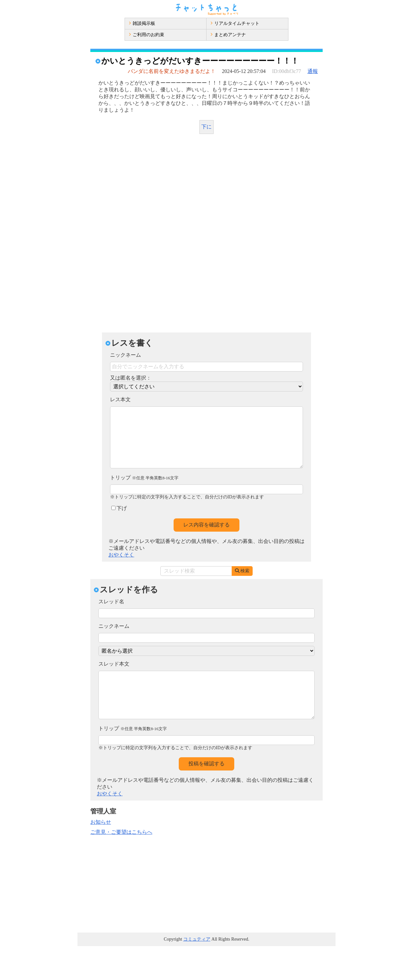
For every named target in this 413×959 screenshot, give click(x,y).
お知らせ (100, 835)
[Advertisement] (206, 187)
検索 (242, 583)
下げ (119, 521)
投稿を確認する (206, 776)
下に (206, 126)
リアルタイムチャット (234, 23)
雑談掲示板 (142, 23)
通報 (312, 71)
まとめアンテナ (228, 34)
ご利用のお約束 (146, 34)
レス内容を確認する (206, 537)
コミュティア (196, 952)
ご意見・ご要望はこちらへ (121, 845)
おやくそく (121, 567)
